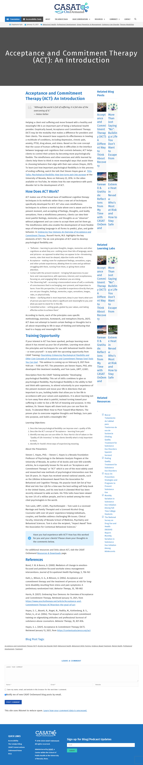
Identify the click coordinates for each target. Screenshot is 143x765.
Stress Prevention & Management (89, 25)
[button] (135, 19)
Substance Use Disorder (110, 25)
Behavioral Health (49, 25)
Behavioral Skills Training (81, 646)
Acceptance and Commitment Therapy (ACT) (21, 646)
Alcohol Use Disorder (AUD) (47, 646)
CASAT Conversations (81, 19)
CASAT (50, 752)
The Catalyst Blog (61, 19)
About (48, 19)
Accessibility (13, 744)
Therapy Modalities (127, 25)
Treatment (19, 649)
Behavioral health (64, 646)
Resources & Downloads (49, 553)
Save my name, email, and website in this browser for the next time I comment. (37, 692)
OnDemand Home (15, 753)
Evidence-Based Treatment (101, 646)
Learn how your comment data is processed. (65, 713)
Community (115, 19)
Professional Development (66, 25)
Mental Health (117, 646)
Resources (100, 19)
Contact (127, 19)
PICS (10, 757)
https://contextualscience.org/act (74, 630)
